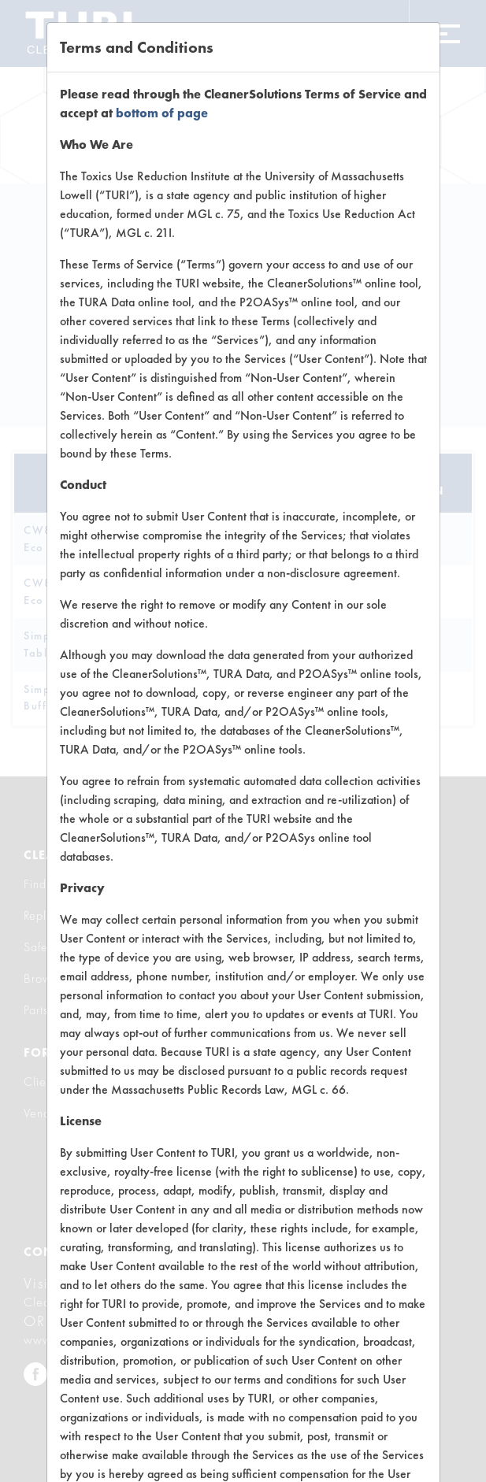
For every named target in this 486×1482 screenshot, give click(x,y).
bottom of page (162, 113)
